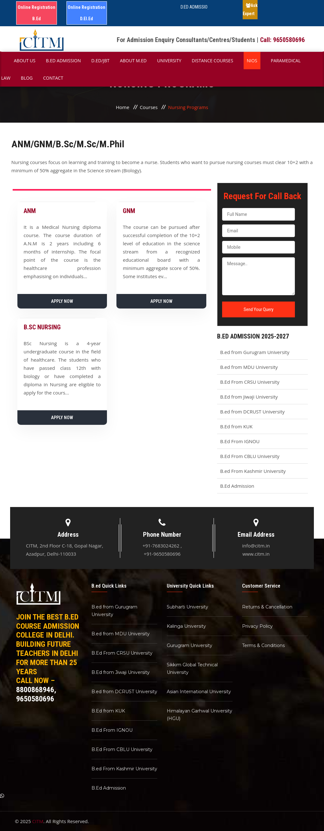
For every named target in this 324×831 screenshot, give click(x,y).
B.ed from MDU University (249, 367)
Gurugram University (189, 645)
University (169, 61)
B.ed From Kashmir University (253, 471)
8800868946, (36, 689)
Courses (149, 107)
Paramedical (286, 61)
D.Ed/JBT (100, 61)
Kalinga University (186, 626)
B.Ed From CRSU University (249, 382)
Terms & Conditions (263, 645)
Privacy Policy (257, 626)
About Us (24, 61)
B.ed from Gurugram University (255, 352)
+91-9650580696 (162, 554)
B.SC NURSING (42, 327)
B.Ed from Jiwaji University (249, 397)
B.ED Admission (63, 61)
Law (5, 78)
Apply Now (62, 301)
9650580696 (35, 698)
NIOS (252, 61)
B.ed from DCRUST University (252, 411)
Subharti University (187, 607)
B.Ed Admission (237, 486)
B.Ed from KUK (236, 426)
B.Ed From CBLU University (249, 456)
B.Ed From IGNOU (240, 441)
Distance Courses (212, 61)
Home (122, 107)
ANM (30, 211)
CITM (37, 821)
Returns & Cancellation (267, 607)
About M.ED (133, 61)
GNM (129, 211)
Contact (53, 78)
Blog (27, 78)
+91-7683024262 (160, 545)
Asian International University (199, 691)
